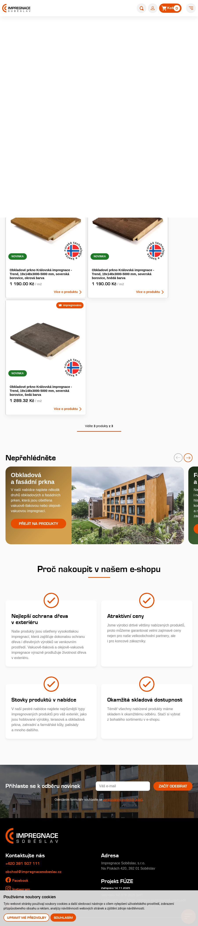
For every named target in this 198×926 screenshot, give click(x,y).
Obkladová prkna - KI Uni (26, 154)
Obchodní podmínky (21, 868)
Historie (11, 824)
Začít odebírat (172, 662)
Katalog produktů (153, 805)
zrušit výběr (183, 166)
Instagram (21, 765)
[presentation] (178, 332)
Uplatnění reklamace (21, 877)
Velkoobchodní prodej (22, 860)
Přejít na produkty (38, 398)
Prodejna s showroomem (162, 856)
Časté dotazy (79, 842)
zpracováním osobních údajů (123, 675)
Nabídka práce (17, 833)
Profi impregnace (82, 824)
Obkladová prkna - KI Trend (155, 137)
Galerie (11, 842)
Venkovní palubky (148, 154)
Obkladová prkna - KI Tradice (93, 137)
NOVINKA (116, 177)
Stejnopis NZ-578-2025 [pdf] (123, 771)
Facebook (20, 756)
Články (141, 818)
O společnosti (16, 815)
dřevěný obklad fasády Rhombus (136, 78)
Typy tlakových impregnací (90, 833)
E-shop (130, 28)
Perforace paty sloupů (86, 860)
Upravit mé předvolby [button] (26, 917)
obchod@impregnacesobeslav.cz (34, 747)
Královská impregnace (87, 815)
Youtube (19, 773)
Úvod (117, 28)
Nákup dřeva (15, 851)
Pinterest (20, 782)
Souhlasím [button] (63, 917)
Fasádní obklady (20, 137)
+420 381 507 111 (24, 739)
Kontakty (143, 830)
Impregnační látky (83, 851)
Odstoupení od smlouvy (24, 886)
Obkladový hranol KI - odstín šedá (92, 154)
